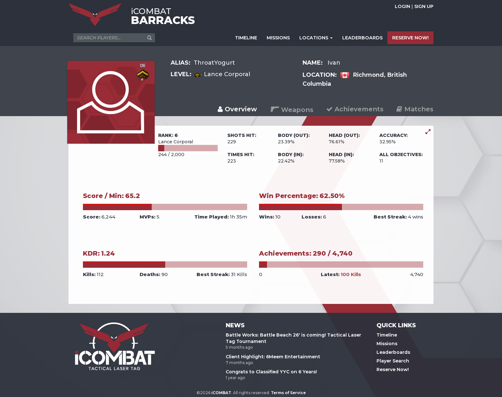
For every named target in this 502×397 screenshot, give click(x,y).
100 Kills (351, 274)
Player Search (392, 361)
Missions (386, 343)
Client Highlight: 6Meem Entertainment (273, 357)
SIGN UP (423, 6)
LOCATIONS (316, 38)
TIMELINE (246, 38)
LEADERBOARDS (362, 38)
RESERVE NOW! (410, 38)
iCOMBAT (221, 392)
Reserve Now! (392, 369)
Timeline (386, 335)
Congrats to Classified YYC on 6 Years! (271, 372)
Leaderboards (393, 352)
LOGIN (402, 6)
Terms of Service (288, 392)
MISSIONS (278, 38)
